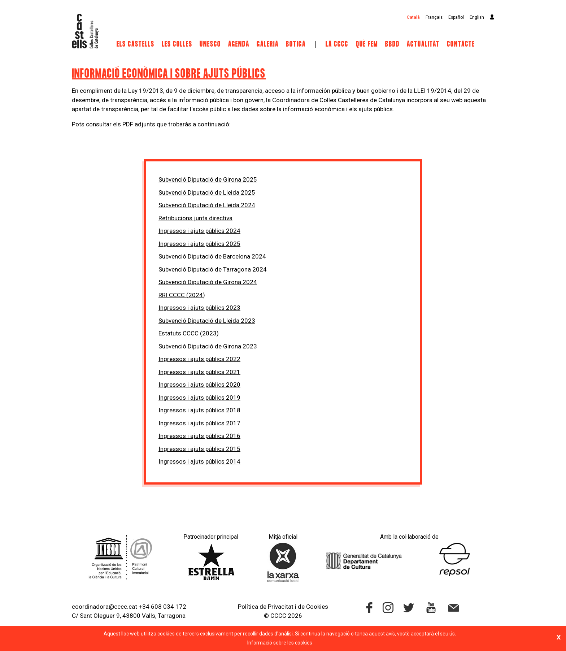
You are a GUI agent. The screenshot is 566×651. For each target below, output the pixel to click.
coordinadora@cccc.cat (104, 606)
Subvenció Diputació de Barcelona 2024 (212, 256)
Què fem (367, 44)
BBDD (392, 44)
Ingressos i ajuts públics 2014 (199, 461)
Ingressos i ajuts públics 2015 (199, 448)
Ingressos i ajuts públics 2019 (199, 397)
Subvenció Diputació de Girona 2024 (207, 282)
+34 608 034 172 (162, 606)
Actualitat (423, 44)
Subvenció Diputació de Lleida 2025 (206, 192)
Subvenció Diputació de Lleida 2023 (206, 320)
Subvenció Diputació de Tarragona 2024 (212, 269)
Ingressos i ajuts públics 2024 (199, 230)
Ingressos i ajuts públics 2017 (199, 423)
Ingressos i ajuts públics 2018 (199, 410)
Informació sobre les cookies (279, 643)
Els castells (135, 44)
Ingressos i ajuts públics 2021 (199, 372)
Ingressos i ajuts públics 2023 (199, 307)
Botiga (296, 44)
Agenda (238, 44)
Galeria (268, 44)
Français (434, 17)
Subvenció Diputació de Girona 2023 (207, 346)
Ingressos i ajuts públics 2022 (199, 359)
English (477, 17)
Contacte (461, 44)
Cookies (317, 606)
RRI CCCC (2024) (181, 295)
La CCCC (337, 44)
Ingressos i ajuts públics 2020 (199, 384)
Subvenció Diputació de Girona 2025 (207, 179)
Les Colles (177, 44)
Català (413, 17)
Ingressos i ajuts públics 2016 (199, 435)
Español (456, 17)
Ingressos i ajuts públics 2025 (199, 243)
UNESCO (210, 44)
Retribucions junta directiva (195, 218)
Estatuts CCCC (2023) (188, 333)
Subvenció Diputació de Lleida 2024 (206, 205)
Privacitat (280, 606)
